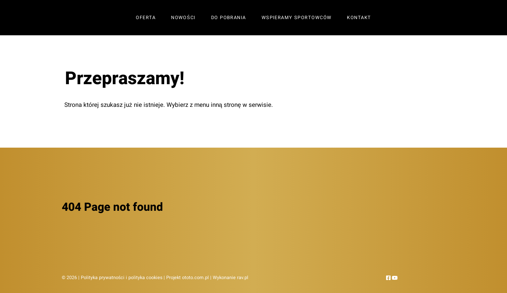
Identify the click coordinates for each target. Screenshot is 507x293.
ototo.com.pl (195, 277)
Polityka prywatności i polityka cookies (121, 277)
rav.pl (242, 277)
